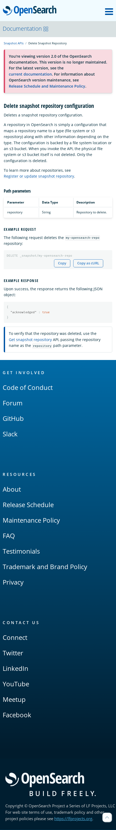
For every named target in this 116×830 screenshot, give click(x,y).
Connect (15, 637)
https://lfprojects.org (73, 818)
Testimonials (21, 551)
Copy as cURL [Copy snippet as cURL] (88, 263)
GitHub (13, 418)
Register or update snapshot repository (39, 176)
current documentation (30, 74)
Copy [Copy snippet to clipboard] (62, 263)
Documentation (26, 28)
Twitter (13, 653)
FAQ (9, 535)
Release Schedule (28, 504)
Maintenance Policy (31, 520)
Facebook (17, 715)
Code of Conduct (28, 387)
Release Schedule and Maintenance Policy (47, 86)
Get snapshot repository (30, 339)
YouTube (16, 684)
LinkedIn (15, 668)
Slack (10, 434)
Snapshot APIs (14, 43)
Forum (12, 403)
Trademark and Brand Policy (45, 566)
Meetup (14, 699)
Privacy (13, 582)
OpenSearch (31, 11)
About (12, 489)
